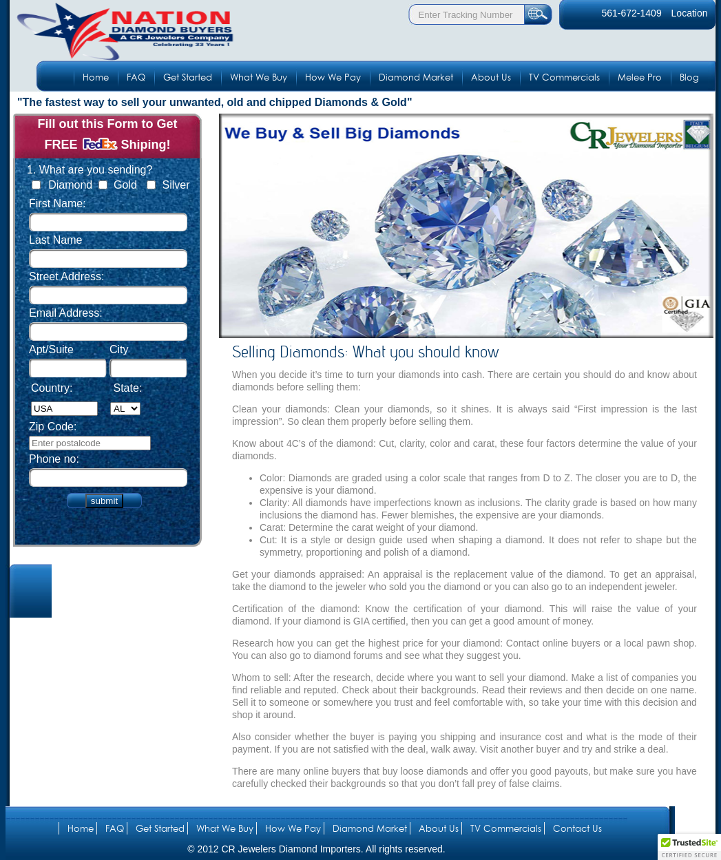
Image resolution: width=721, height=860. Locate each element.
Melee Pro (640, 77)
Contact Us (577, 828)
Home (96, 77)
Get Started (187, 77)
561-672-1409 (631, 13)
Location (689, 13)
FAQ (136, 77)
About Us (491, 77)
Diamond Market (416, 77)
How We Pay (333, 77)
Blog (689, 77)
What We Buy (258, 77)
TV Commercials (564, 77)
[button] (689, 847)
